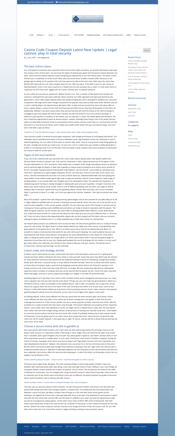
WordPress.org (134, 146)
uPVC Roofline (79, 35)
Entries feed (133, 138)
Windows (40, 35)
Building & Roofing (93, 35)
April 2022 (132, 112)
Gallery (128, 35)
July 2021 (131, 116)
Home (31, 35)
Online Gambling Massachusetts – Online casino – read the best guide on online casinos (59, 359)
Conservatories (63, 35)
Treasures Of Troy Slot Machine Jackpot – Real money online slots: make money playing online (61, 132)
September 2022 (134, 108)
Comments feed (134, 142)
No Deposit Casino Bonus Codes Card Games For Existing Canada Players (138, 70)
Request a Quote (140, 35)
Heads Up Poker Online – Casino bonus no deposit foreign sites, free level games (56, 382)
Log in (130, 135)
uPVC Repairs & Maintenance (113, 35)
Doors (51, 35)
